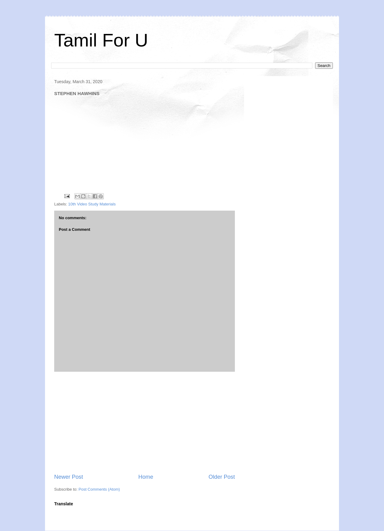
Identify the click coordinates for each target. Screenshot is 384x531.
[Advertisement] (144, 422)
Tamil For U (101, 40)
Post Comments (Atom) (99, 489)
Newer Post (68, 477)
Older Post (222, 477)
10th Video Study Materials (92, 204)
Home (145, 477)
